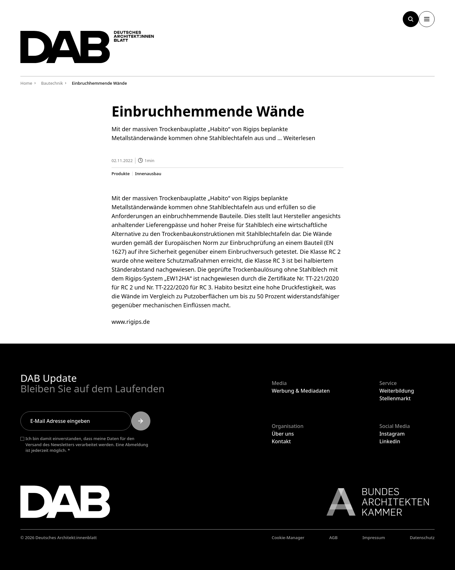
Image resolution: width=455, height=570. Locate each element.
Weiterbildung (396, 390)
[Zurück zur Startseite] (87, 47)
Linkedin (389, 441)
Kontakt (281, 441)
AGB (333, 537)
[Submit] (140, 421)
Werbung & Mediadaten (301, 390)
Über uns (283, 433)
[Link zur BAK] (374, 501)
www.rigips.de (131, 321)
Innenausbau (148, 173)
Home (26, 83)
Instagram (392, 433)
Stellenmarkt (395, 398)
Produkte (121, 173)
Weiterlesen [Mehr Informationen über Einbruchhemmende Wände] (299, 138)
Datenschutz (422, 537)
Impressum (373, 537)
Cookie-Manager (288, 537)
